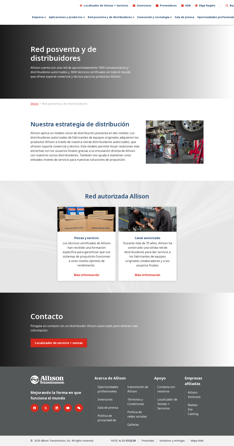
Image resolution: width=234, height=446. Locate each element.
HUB (188, 5)
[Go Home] (47, 379)
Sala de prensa (184, 17)
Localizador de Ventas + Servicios (106, 5)
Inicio (34, 103)
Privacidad (148, 440)
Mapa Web (197, 440)
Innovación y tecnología (153, 17)
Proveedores (168, 5)
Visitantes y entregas (172, 440)
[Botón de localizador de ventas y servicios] (58, 342)
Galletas (133, 424)
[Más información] (86, 275)
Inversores (144, 5)
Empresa (38, 17)
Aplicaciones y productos (65, 17)
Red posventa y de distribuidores (110, 17)
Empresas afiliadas (193, 380)
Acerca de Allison (110, 377)
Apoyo (160, 377)
